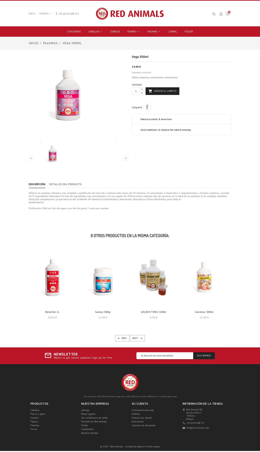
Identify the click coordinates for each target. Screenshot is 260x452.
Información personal (143, 410)
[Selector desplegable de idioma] (45, 13)
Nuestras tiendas (89, 433)
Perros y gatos (37, 413)
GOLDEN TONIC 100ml (153, 312)
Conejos (115, 31)
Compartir (147, 107)
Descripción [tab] (37, 184)
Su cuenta (140, 403)
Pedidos (136, 413)
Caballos (95, 31)
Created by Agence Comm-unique (142, 446)
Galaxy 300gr (103, 312)
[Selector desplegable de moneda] (33, 13)
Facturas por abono (142, 417)
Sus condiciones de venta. (94, 417)
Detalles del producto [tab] (65, 184)
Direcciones (138, 421)
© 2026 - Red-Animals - (112, 446)
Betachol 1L (52, 312)
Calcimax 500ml (204, 312)
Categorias (74, 31)
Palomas (154, 31)
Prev (124, 338)
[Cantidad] (136, 91)
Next (135, 338)
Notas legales (88, 413)
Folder (189, 31)
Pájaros (133, 31)
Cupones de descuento (144, 425)
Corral (173, 31)
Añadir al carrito (162, 91)
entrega (85, 410)
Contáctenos (87, 429)
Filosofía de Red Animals (94, 421)
